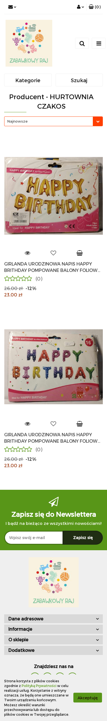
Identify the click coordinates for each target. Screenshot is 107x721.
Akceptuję (88, 697)
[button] (94, 7)
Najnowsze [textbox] (17, 121)
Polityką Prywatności (39, 686)
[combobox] (53, 121)
